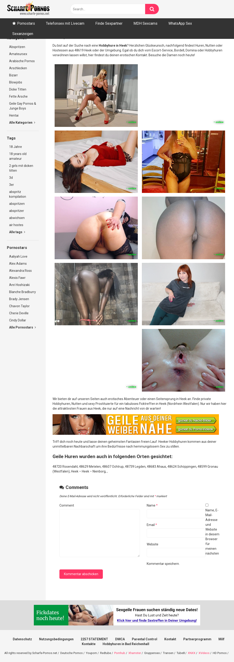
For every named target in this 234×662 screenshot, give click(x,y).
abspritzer (16, 211)
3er (11, 185)
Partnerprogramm (197, 639)
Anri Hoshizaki (19, 285)
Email (152, 525)
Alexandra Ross (20, 270)
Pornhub (119, 653)
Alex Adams (18, 263)
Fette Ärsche (18, 96)
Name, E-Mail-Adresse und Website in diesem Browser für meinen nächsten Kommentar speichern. (183, 537)
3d (11, 177)
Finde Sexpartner (108, 23)
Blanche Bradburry (22, 292)
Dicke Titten (17, 89)
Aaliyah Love (18, 256)
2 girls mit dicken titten (21, 168)
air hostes (16, 225)
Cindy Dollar (17, 320)
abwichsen (17, 218)
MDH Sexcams (145, 23)
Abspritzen (17, 47)
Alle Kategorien (22, 122)
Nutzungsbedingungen (56, 639)
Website (152, 544)
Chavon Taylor (19, 306)
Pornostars (26, 23)
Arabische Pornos (22, 61)
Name (152, 505)
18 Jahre (15, 147)
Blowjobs (15, 82)
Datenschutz (22, 639)
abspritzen (17, 204)
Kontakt (170, 639)
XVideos (204, 653)
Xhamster (134, 653)
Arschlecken (18, 68)
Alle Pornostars (22, 327)
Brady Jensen (19, 299)
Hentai (14, 115)
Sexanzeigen (22, 34)
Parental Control (144, 639)
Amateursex (18, 54)
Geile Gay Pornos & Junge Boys (22, 106)
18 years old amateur (18, 156)
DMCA (120, 639)
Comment (66, 505)
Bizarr (13, 75)
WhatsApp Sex (180, 23)
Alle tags (17, 232)
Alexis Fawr (17, 278)
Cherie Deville (19, 313)
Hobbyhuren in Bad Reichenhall (126, 644)
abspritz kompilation (17, 194)
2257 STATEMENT (94, 639)
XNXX (191, 653)
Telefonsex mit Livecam (65, 23)
